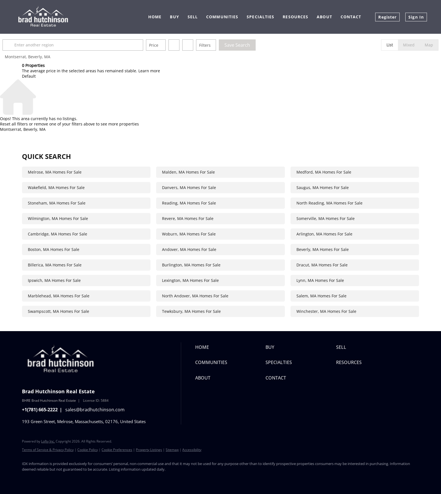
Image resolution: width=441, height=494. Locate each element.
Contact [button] (351, 16)
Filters (224, 45)
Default (29, 76)
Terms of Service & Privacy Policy (48, 449)
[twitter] (45, 479)
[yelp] (61, 479)
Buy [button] (174, 16)
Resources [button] (295, 16)
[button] (28, 45)
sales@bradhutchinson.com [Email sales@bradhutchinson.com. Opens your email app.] (95, 410)
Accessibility (191, 449)
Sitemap (172, 449)
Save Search (256, 45)
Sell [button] (193, 16)
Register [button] (387, 17)
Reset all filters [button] (14, 124)
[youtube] (94, 479)
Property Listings (149, 449)
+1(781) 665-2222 (40, 410)
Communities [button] (222, 16)
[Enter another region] (94, 45)
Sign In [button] (416, 17)
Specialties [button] (260, 16)
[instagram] (77, 479)
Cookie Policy (87, 449)
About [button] (324, 16)
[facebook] (28, 479)
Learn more (149, 70)
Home (154, 16)
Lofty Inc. (48, 441)
